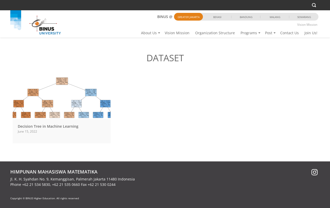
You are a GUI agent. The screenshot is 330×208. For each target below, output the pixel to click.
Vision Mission (177, 32)
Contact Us (289, 32)
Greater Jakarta (189, 17)
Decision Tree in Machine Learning (48, 126)
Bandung (246, 17)
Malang (275, 17)
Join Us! (310, 32)
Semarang (304, 17)
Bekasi (217, 17)
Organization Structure (215, 32)
